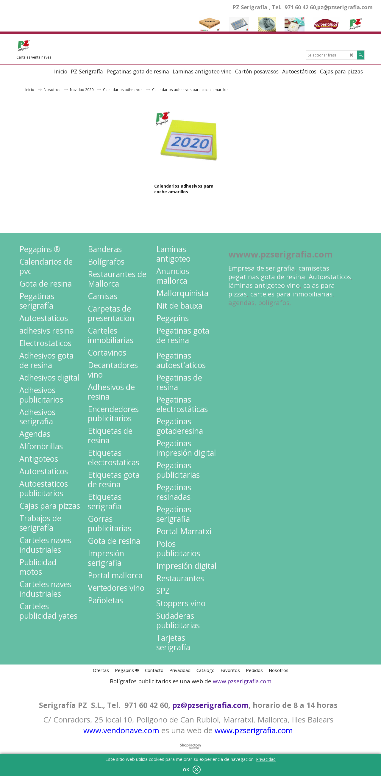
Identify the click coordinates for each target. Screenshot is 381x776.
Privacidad (266, 759)
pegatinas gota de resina (266, 276)
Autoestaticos (330, 276)
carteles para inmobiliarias (291, 294)
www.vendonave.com (121, 730)
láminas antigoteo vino (264, 285)
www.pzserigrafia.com (242, 681)
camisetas (314, 268)
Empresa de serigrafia (261, 268)
